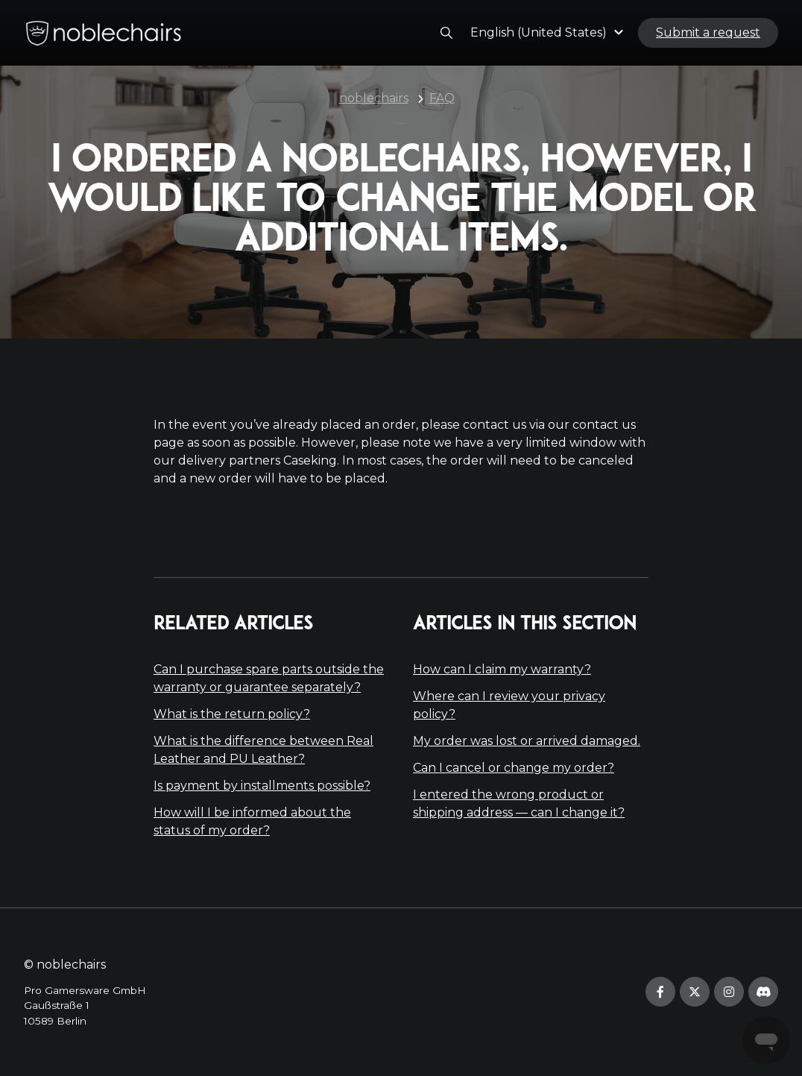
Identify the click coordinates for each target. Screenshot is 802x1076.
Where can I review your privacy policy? (509, 705)
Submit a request (708, 32)
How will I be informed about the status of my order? (252, 821)
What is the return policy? (232, 714)
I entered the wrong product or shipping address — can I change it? (519, 803)
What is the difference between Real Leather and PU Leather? (263, 750)
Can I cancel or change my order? (513, 768)
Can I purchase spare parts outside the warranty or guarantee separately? (269, 678)
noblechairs (373, 98)
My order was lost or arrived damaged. (526, 741)
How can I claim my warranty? (502, 669)
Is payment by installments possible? (262, 785)
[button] (549, 32)
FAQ (442, 98)
